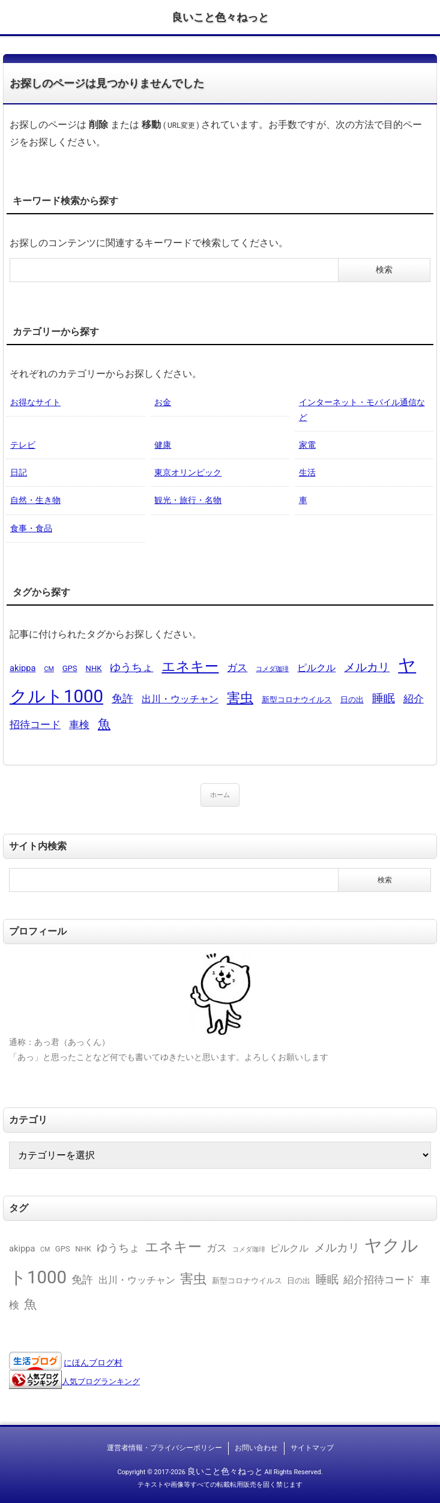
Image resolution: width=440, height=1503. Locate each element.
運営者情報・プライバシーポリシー (164, 1448)
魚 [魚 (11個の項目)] (104, 723)
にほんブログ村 (93, 1362)
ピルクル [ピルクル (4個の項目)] (316, 667)
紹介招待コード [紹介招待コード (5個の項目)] (379, 1280)
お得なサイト (35, 402)
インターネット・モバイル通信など (362, 409)
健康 (162, 445)
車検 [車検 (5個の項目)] (79, 724)
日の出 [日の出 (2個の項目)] (352, 699)
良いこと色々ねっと (220, 17)
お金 (162, 402)
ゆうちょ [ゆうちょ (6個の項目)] (131, 667)
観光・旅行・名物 (188, 500)
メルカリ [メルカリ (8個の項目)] (367, 667)
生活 (307, 472)
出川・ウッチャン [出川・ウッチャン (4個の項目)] (180, 699)
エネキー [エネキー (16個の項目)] (189, 666)
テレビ (22, 445)
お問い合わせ (256, 1448)
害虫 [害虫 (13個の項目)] (240, 697)
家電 (307, 445)
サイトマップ (312, 1448)
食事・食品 (31, 528)
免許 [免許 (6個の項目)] (122, 698)
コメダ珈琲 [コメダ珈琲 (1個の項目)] (272, 669)
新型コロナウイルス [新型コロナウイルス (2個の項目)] (297, 699)
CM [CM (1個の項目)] (48, 669)
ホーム (220, 795)
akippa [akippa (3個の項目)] (23, 668)
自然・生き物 (35, 500)
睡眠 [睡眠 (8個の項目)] (383, 698)
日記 (18, 472)
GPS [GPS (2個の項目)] (69, 668)
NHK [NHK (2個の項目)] (94, 668)
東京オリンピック (188, 472)
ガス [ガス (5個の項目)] (237, 667)
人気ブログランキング (101, 1381)
